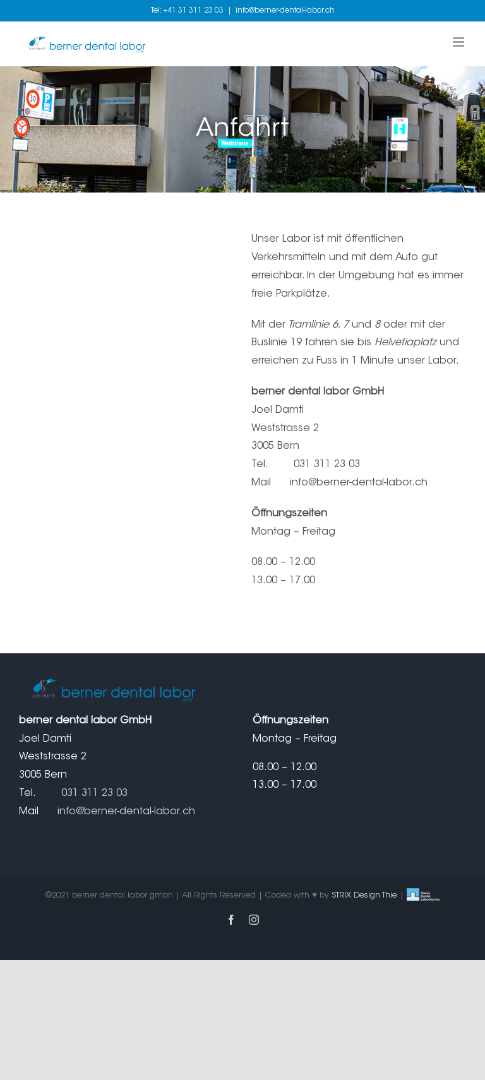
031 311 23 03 (94, 793)
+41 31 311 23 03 (193, 11)
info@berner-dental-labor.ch (285, 11)
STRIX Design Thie (364, 895)
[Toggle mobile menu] (459, 42)
